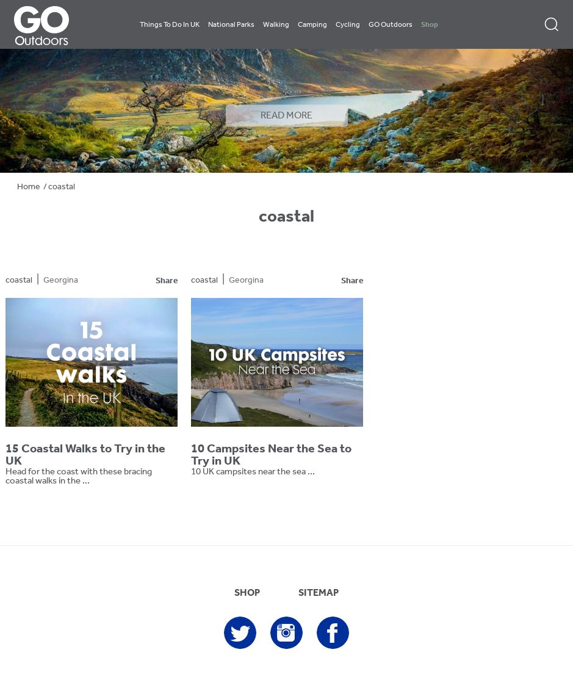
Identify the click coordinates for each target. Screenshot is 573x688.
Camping (312, 25)
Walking (276, 25)
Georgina (60, 280)
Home (28, 187)
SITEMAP (318, 593)
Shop (429, 25)
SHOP (247, 593)
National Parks (231, 25)
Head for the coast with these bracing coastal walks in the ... (78, 477)
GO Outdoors (391, 25)
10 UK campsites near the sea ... (253, 472)
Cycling (348, 25)
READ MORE (286, 116)
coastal (18, 280)
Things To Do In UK (170, 25)
